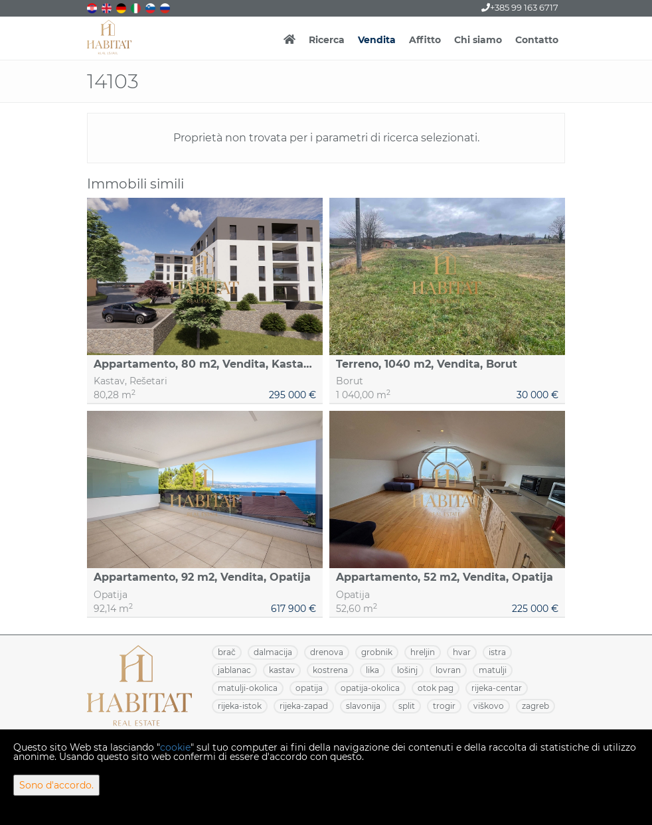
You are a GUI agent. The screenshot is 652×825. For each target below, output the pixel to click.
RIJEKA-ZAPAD (304, 706)
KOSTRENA (330, 670)
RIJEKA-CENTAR (496, 688)
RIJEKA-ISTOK (240, 706)
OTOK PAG (435, 688)
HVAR (462, 652)
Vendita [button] (377, 40)
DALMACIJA (273, 652)
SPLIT (406, 706)
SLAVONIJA (363, 706)
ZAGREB (535, 706)
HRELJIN (422, 652)
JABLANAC (234, 670)
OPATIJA (309, 688)
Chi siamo (478, 40)
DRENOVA (326, 652)
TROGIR (444, 706)
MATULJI (493, 670)
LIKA (372, 670)
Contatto (536, 40)
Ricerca (327, 40)
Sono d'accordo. (56, 785)
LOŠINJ (407, 670)
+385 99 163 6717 (519, 7)
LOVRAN (448, 670)
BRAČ (227, 652)
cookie (175, 747)
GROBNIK (376, 652)
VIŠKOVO (488, 706)
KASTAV (282, 670)
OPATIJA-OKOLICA (370, 688)
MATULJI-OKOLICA (248, 688)
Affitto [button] (425, 40)
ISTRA (497, 652)
